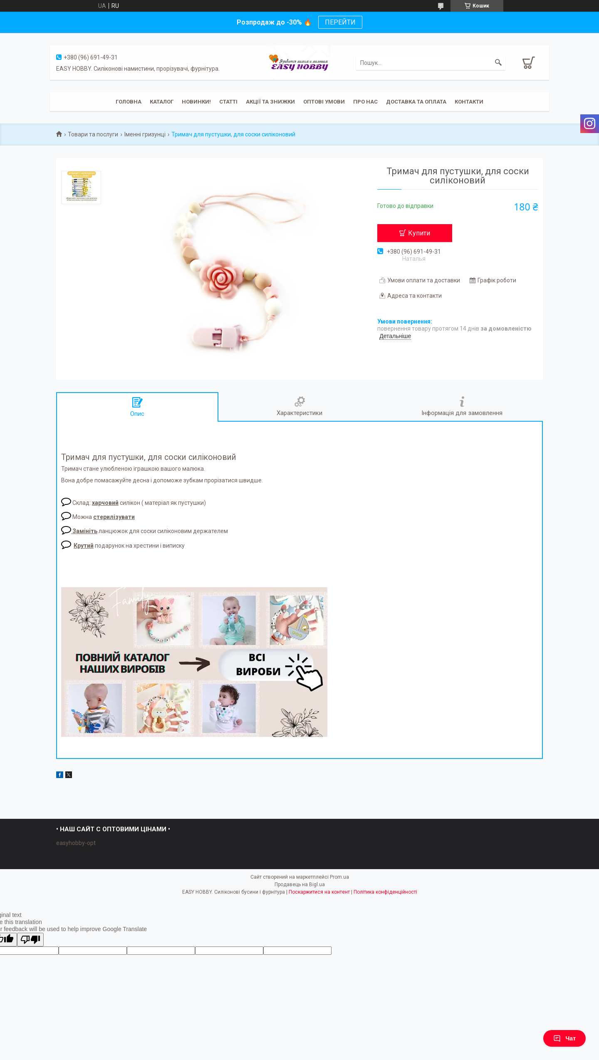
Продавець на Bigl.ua (300, 884)
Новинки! (196, 102)
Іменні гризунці (145, 134)
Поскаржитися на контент (319, 892)
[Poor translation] (30, 939)
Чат (564, 1038)
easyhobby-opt (76, 843)
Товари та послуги (93, 134)
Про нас (365, 102)
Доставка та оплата (416, 102)
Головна (128, 102)
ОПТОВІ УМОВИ (324, 102)
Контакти (469, 102)
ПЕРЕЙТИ (340, 22)
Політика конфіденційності (385, 892)
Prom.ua (339, 877)
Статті (228, 102)
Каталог (161, 102)
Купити (419, 233)
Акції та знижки (270, 102)
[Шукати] (498, 62)
